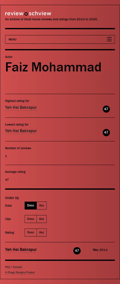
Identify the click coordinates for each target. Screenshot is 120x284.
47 (106, 109)
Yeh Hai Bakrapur (21, 107)
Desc (30, 205)
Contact (17, 267)
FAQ (7, 267)
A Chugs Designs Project (20, 272)
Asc (41, 205)
